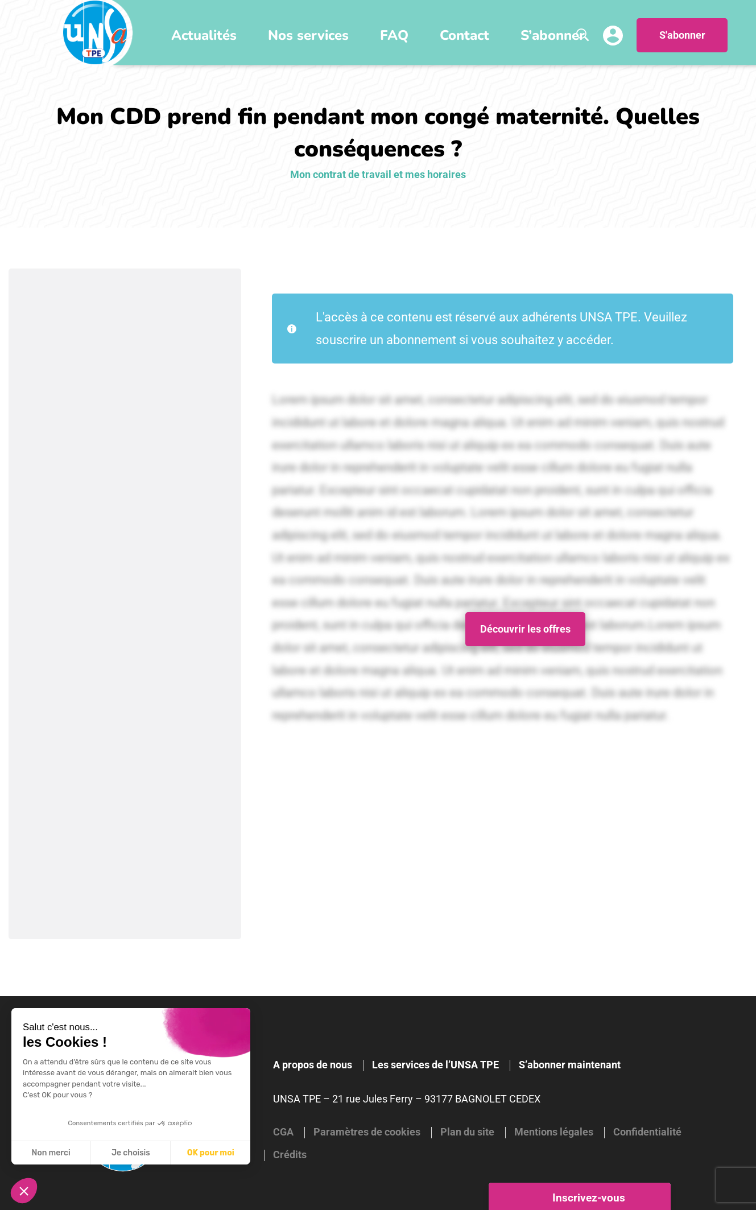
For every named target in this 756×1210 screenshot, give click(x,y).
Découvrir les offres (525, 629)
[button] (24, 1190)
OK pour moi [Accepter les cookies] (210, 1153)
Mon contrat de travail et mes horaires (378, 174)
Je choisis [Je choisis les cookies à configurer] (130, 1153)
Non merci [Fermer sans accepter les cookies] (50, 1153)
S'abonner (682, 35)
